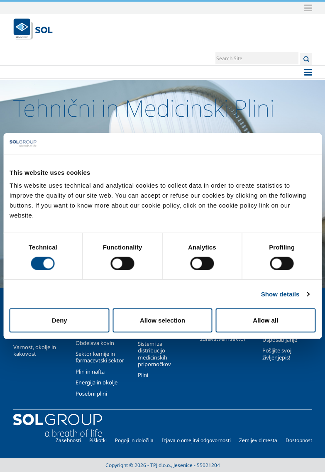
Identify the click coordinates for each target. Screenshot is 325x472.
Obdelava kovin (95, 343)
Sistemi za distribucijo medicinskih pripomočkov (154, 354)
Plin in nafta (90, 371)
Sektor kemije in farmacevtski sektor (100, 357)
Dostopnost (299, 440)
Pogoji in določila (134, 440)
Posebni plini (91, 393)
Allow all (265, 320)
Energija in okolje (96, 382)
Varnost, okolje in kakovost (34, 350)
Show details (280, 293)
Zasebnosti (68, 440)
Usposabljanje (279, 339)
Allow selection (162, 320)
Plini (143, 375)
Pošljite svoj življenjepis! (276, 354)
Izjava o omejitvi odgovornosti (196, 440)
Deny (59, 320)
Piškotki (98, 440)
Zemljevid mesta (258, 440)
